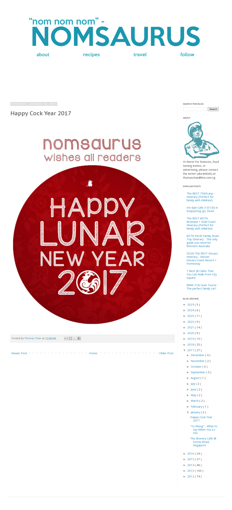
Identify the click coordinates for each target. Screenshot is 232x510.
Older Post (166, 353)
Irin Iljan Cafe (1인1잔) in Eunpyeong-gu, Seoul (202, 209)
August (196, 378)
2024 (191, 310)
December (198, 355)
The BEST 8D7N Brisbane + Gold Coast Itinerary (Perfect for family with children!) (201, 223)
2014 (191, 465)
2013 (191, 470)
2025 (191, 304)
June (194, 389)
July (193, 384)
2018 (191, 344)
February (197, 406)
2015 (191, 459)
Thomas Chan (33, 338)
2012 (191, 476)
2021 (191, 327)
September (198, 372)
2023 (191, 316)
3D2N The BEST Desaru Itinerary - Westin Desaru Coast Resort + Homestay (202, 258)
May (194, 395)
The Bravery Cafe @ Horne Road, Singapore (203, 441)
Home (93, 353)
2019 (191, 338)
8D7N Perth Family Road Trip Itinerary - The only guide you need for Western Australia (203, 241)
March (195, 400)
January (196, 412)
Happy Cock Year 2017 (201, 418)
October (196, 366)
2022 (191, 321)
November (198, 361)
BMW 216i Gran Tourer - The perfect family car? (203, 286)
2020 (191, 333)
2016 (191, 453)
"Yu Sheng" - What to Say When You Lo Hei (203, 429)
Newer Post (19, 353)
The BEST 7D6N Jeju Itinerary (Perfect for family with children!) (200, 196)
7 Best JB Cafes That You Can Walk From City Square (202, 274)
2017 (191, 350)
